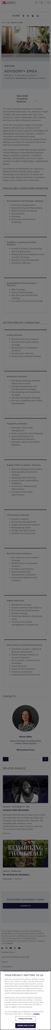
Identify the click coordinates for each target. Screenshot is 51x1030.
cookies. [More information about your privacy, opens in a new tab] (36, 1014)
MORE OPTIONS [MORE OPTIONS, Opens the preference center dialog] (25, 1019)
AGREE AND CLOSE (25, 1025)
